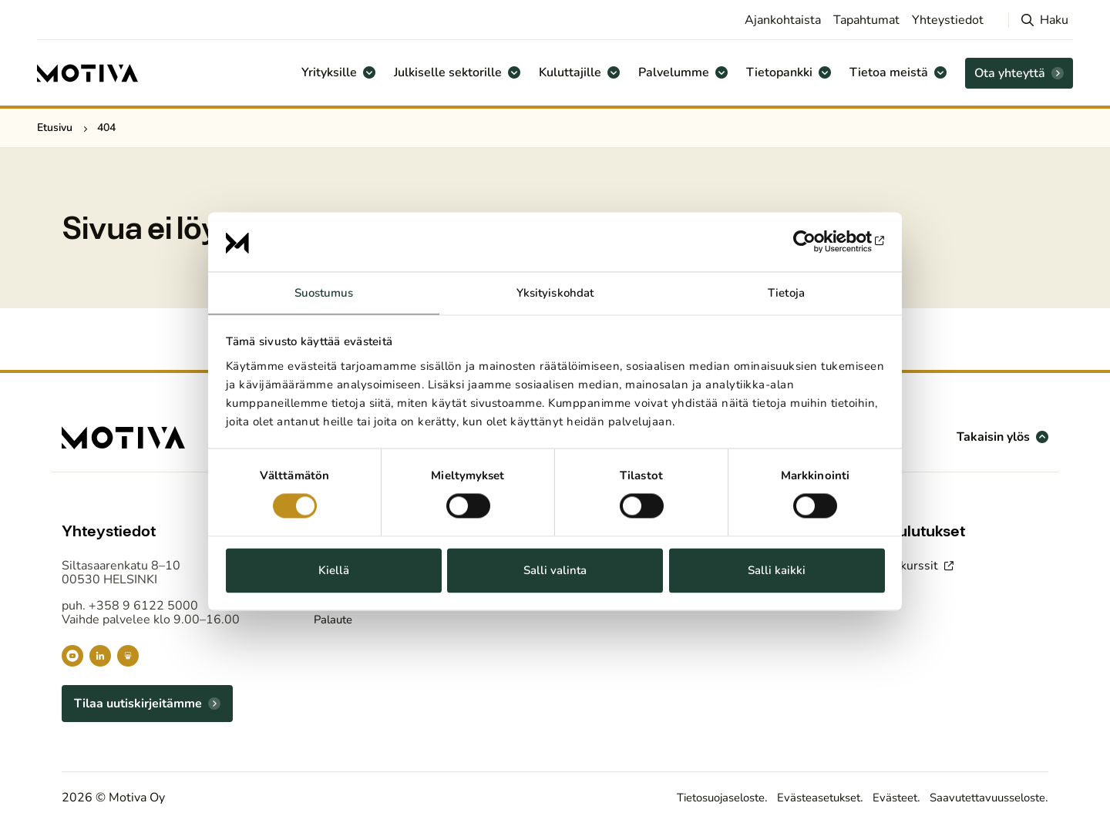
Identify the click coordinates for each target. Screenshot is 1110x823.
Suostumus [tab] (324, 293)
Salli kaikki (777, 570)
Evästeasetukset (798, 797)
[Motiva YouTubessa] (72, 656)
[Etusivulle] (88, 73)
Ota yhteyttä (1009, 73)
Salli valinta (555, 570)
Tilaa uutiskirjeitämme (138, 703)
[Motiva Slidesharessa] (128, 656)
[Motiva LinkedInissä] (100, 656)
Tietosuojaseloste (690, 797)
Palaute (335, 619)
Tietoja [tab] (786, 293)
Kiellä (333, 570)
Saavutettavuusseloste (981, 797)
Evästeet (880, 797)
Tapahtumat (866, 20)
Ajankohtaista (783, 20)
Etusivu (54, 127)
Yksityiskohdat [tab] (555, 293)
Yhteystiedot (948, 20)
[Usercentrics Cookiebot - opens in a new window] (817, 242)
